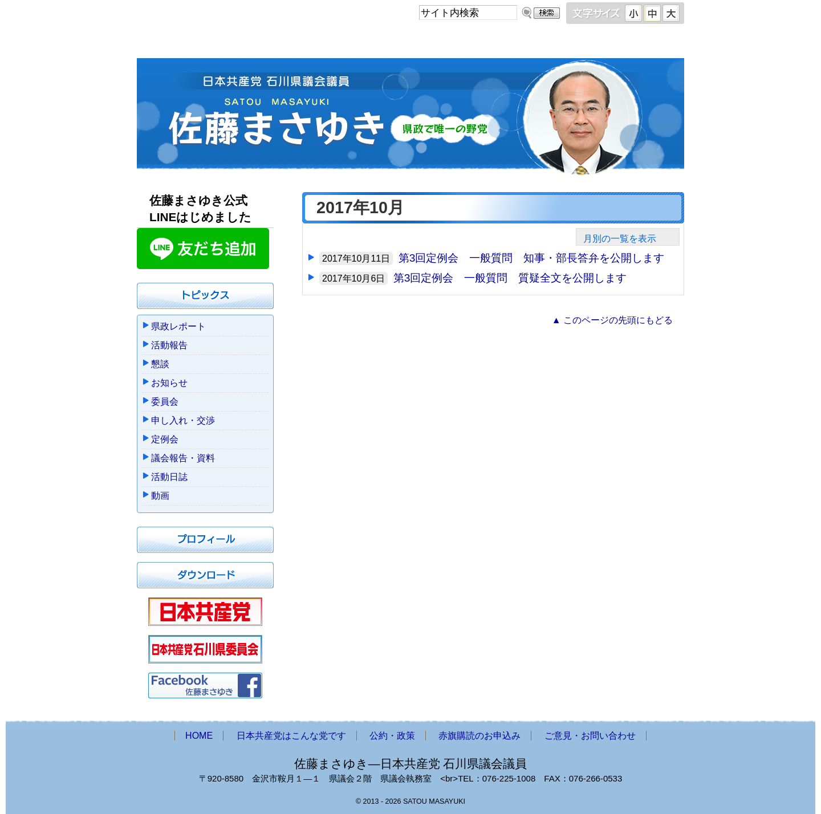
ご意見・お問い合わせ (629, 44)
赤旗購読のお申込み (520, 44)
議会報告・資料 (183, 458)
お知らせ (169, 383)
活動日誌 (169, 477)
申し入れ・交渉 (183, 420)
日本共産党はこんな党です (298, 44)
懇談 (160, 364)
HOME (183, 44)
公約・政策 (416, 44)
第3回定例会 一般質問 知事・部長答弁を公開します (532, 258)
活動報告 (169, 345)
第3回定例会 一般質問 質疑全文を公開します (510, 278)
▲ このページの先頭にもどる (612, 320)
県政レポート (178, 326)
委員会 (164, 401)
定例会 (164, 439)
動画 (160, 495)
